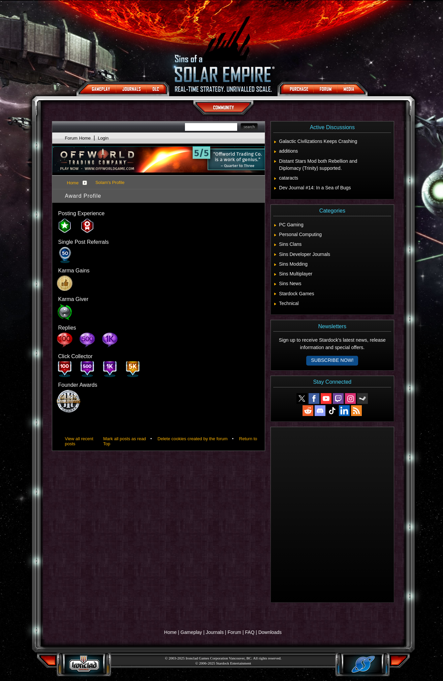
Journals (215, 632)
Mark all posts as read (124, 438)
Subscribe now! (332, 360)
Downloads (270, 632)
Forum (234, 632)
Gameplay (191, 632)
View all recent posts (79, 441)
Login (103, 138)
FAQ (249, 632)
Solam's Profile (109, 182)
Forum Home (78, 138)
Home (73, 182)
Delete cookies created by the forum (193, 438)
